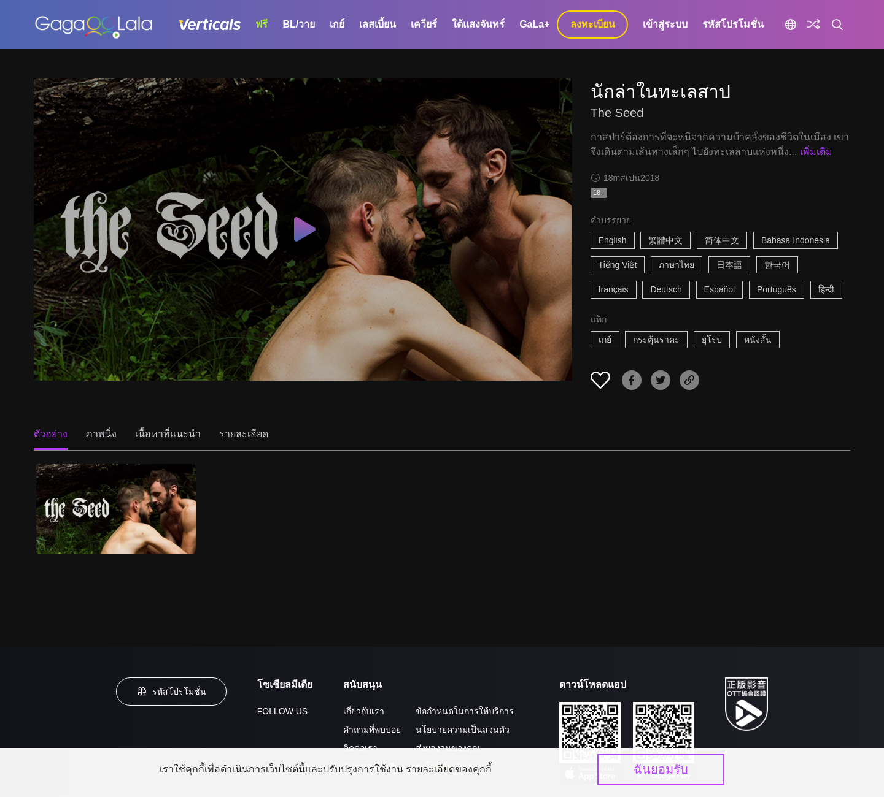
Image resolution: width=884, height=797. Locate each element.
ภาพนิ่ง (101, 434)
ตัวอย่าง (51, 434)
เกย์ (337, 24)
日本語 (729, 265)
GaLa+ (534, 24)
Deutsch (665, 289)
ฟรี (261, 24)
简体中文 (722, 240)
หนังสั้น (758, 340)
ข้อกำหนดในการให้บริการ (465, 711)
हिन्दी (826, 289)
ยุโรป (712, 340)
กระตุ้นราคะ (656, 340)
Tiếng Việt (618, 265)
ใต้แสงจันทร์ (478, 24)
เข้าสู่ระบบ (665, 24)
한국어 (777, 265)
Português (776, 289)
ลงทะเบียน (592, 24)
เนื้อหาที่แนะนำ (168, 434)
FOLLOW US (282, 711)
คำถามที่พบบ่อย (372, 729)
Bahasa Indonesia (795, 240)
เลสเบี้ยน (377, 24)
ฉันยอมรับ (661, 769)
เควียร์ (424, 24)
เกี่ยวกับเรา (363, 711)
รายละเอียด (243, 434)
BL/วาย (298, 24)
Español (719, 289)
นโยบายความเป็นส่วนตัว (463, 729)
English (613, 240)
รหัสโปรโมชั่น (733, 24)
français (614, 289)
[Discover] (813, 24)
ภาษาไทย (676, 265)
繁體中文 (665, 240)
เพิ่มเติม (816, 152)
